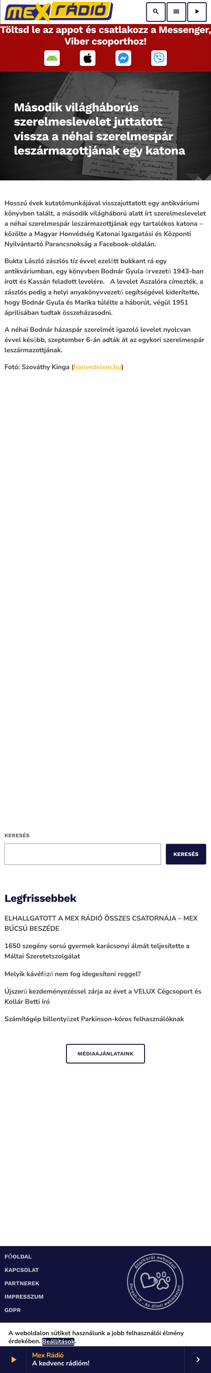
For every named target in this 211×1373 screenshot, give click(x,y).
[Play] (197, 12)
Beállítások (58, 1342)
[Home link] (58, 12)
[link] (97, 367)
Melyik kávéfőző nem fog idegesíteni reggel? (72, 974)
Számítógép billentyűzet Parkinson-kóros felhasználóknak (94, 1019)
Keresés (16, 835)
